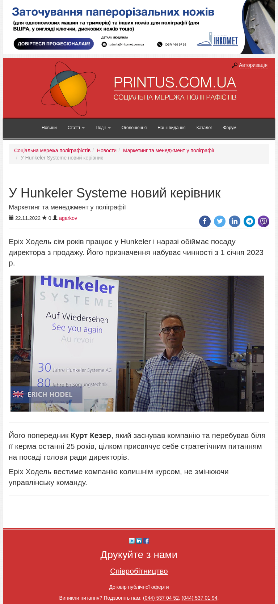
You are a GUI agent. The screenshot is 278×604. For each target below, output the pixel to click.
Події (103, 127)
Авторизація (253, 65)
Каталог (204, 127)
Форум (229, 127)
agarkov (68, 218)
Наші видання (171, 127)
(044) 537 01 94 (200, 598)
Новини (49, 127)
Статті (76, 127)
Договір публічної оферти (139, 587)
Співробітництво (139, 571)
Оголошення (134, 127)
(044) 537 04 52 (161, 598)
